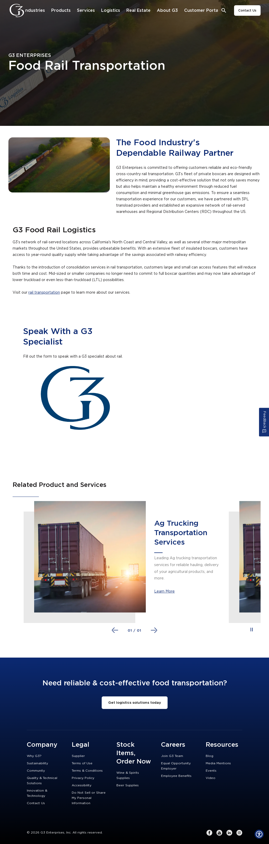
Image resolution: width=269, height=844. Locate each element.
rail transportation (44, 292)
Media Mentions (218, 763)
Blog (209, 755)
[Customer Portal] (202, 10)
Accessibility (81, 785)
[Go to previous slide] (115, 630)
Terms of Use (82, 763)
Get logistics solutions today (134, 703)
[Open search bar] (224, 10)
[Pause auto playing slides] (251, 629)
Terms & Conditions (87, 770)
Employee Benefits (176, 775)
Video (210, 778)
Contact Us (247, 10)
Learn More (164, 591)
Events (211, 770)
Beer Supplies (127, 785)
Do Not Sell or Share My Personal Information (89, 798)
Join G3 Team (172, 755)
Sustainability (37, 763)
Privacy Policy (83, 778)
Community (36, 770)
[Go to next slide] (154, 630)
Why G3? (34, 755)
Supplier (78, 755)
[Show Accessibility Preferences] (259, 834)
